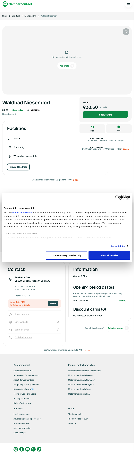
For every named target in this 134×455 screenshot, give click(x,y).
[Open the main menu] (128, 4)
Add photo (67, 66)
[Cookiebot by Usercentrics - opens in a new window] (117, 197)
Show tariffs (105, 114)
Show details (118, 246)
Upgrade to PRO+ (64, 179)
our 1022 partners (22, 212)
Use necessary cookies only (66, 255)
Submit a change (116, 140)
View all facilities (18, 166)
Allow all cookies (109, 255)
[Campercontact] (17, 4)
